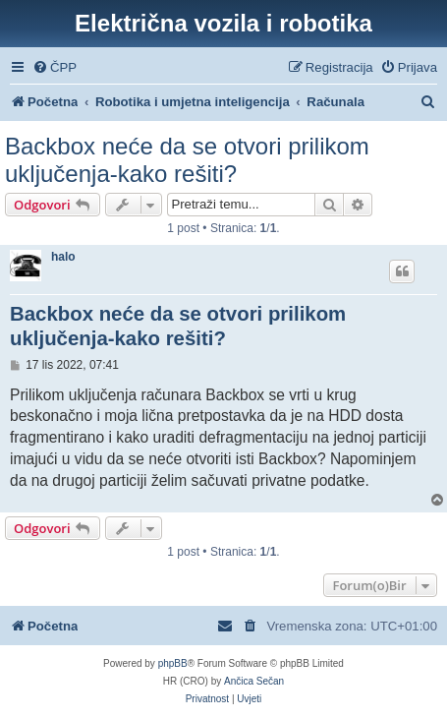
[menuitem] (54, 67)
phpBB (173, 663)
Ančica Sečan (254, 681)
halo (63, 257)
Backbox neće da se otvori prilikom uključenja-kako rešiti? (187, 160)
